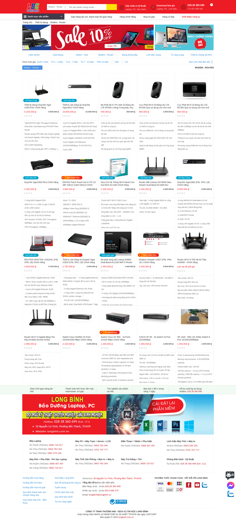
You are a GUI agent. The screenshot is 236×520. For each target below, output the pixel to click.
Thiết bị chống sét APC (201, 55)
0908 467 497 (148, 445)
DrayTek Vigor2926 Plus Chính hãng (41, 182)
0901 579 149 (54, 453)
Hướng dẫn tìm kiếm (32, 483)
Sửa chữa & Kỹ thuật (136, 8)
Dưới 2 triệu (42, 62)
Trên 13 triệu (103, 62)
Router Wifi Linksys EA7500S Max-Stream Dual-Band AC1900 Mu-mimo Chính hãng (155, 184)
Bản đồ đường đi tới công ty (68, 483)
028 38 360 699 (193, 463)
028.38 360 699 (196, 7)
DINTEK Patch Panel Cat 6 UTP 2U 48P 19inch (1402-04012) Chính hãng (79, 184)
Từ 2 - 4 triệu (57, 62)
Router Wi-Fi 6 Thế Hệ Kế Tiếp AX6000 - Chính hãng (191, 261)
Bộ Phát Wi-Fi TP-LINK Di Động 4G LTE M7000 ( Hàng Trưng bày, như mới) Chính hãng (117, 106)
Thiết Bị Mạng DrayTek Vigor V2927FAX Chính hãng (37, 106)
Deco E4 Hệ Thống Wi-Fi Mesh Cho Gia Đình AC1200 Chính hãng (117, 183)
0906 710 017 (56, 468)
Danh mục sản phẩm (43, 17)
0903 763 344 (55, 449)
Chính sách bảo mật (64, 492)
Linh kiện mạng (153, 55)
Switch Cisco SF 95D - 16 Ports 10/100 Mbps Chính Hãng (115, 338)
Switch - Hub (82, 55)
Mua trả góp (149, 17)
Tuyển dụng (60, 487)
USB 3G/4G (34, 55)
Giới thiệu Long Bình (64, 478)
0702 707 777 (101, 449)
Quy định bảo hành (64, 497)
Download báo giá (168, 7)
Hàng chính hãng (128, 17)
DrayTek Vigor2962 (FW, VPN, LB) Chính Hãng (193, 183)
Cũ (126, 62)
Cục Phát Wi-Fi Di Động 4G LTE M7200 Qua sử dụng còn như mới (155, 106)
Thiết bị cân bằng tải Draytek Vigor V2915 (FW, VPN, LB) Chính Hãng (78, 261)
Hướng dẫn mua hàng (33, 478)
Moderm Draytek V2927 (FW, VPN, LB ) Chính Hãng (155, 261)
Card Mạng (58, 55)
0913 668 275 (112, 490)
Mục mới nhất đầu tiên (201, 61)
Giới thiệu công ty (191, 17)
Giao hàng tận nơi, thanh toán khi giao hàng (91, 17)
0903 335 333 (190, 445)
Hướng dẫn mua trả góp (34, 487)
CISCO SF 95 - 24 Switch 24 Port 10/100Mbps (154, 338)
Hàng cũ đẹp (168, 17)
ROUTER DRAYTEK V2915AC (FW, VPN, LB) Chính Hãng (41, 261)
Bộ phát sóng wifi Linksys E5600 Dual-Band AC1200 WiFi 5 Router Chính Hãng (116, 261)
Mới (117, 62)
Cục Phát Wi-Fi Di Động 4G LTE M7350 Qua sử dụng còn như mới (193, 106)
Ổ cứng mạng (177, 55)
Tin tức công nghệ (63, 501)
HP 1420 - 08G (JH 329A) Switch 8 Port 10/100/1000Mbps (193, 338)
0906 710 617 (56, 445)
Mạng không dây (130, 55)
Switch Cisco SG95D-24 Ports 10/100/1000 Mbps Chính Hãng (77, 338)
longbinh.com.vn (126, 517)
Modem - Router (105, 55)
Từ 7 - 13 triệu (87, 62)
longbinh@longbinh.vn (100, 494)
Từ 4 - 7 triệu (72, 62)
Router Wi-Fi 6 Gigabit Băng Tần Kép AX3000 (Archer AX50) (39, 338)
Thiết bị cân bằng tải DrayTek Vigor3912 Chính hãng (76, 106)
